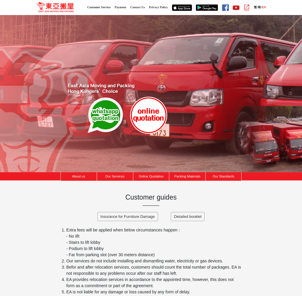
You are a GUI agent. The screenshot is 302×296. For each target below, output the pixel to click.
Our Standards (223, 176)
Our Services (114, 176)
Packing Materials (187, 176)
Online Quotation (151, 176)
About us (78, 176)
